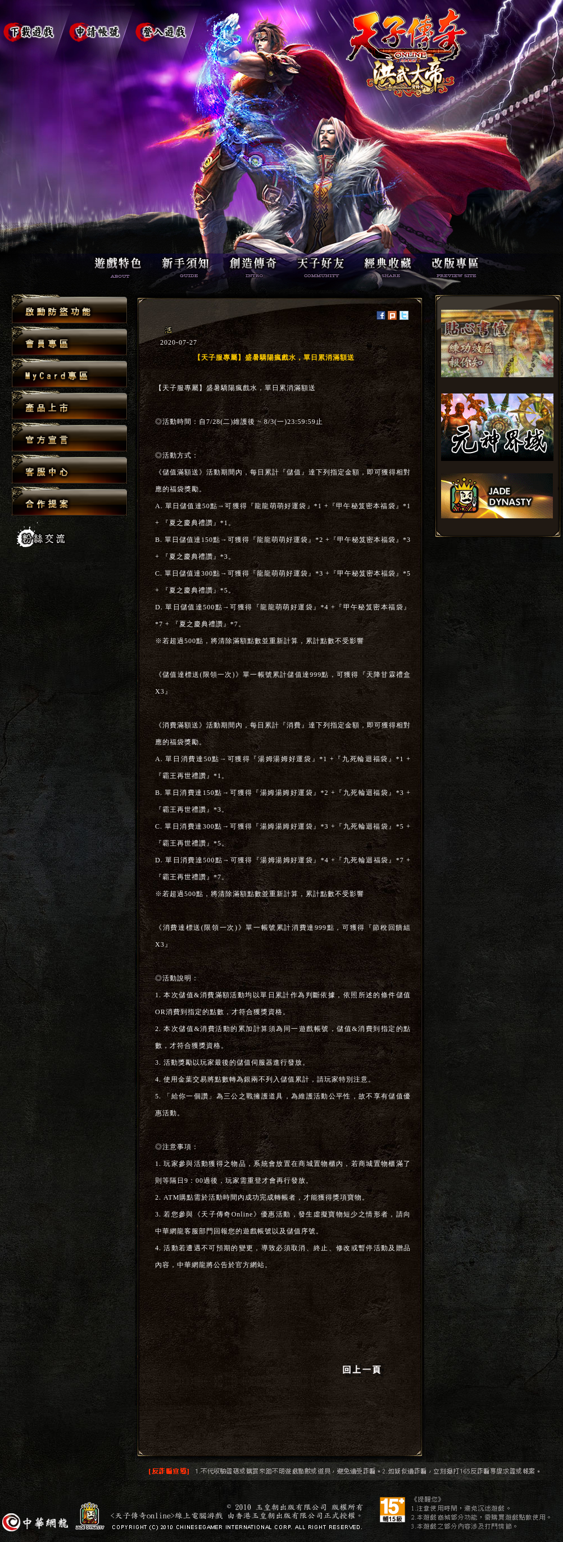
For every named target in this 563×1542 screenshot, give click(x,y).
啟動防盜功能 (69, 309)
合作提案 (69, 501)
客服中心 (69, 470)
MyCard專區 (69, 374)
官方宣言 (69, 438)
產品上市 (69, 406)
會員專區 (69, 341)
